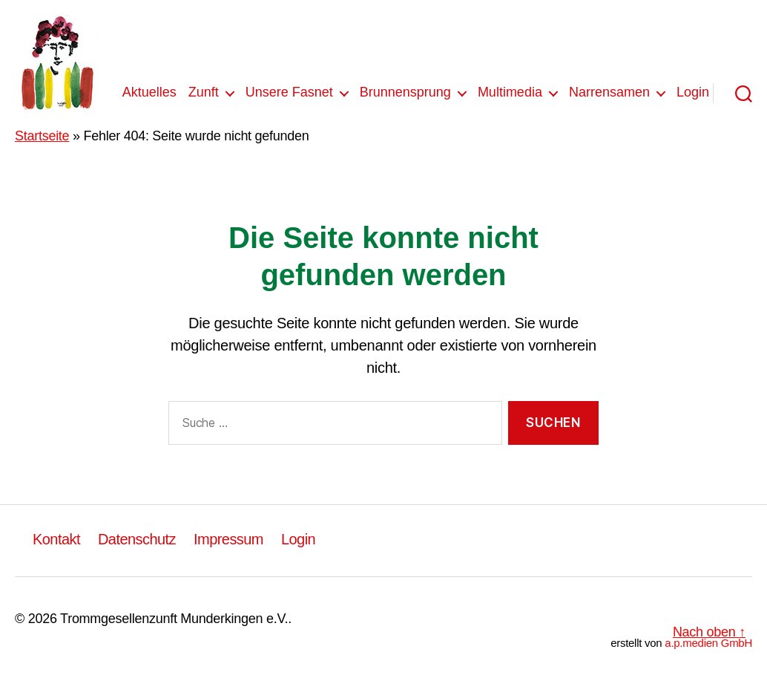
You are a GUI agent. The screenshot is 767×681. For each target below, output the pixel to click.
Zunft (203, 92)
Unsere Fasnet (289, 92)
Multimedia (510, 92)
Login (693, 92)
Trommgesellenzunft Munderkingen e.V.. (176, 618)
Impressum (228, 539)
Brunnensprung (405, 92)
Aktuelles (149, 92)
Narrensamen (609, 92)
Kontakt (56, 539)
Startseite (42, 135)
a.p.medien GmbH (708, 642)
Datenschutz (137, 539)
